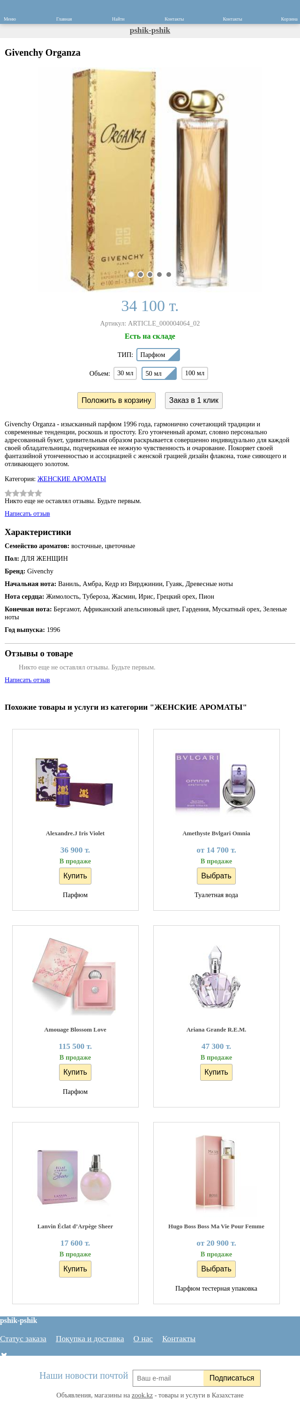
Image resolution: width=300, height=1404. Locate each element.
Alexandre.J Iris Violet (75, 833)
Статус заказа (23, 1338)
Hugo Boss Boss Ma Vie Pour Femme (216, 1226)
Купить (75, 876)
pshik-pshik (150, 30)
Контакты (178, 1338)
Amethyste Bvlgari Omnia (216, 833)
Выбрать (216, 876)
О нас (143, 1338)
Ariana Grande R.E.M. (217, 1029)
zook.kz (142, 1395)
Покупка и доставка (90, 1338)
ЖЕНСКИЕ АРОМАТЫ (72, 479)
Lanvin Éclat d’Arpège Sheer (75, 1226)
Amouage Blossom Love (75, 1029)
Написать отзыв (27, 513)
